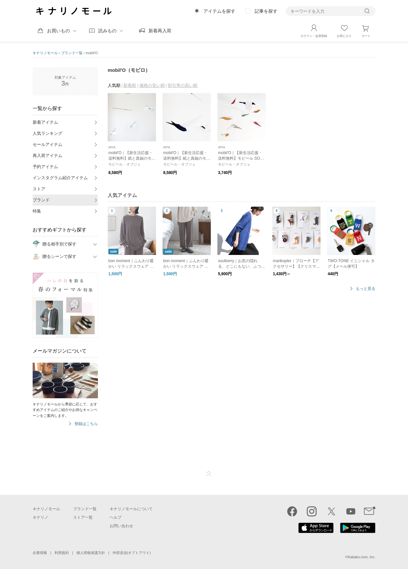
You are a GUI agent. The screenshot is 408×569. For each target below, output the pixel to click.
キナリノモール (45, 53)
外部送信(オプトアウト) (132, 553)
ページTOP (209, 474)
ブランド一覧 (72, 53)
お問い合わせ (121, 526)
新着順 (129, 85)
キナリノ (40, 517)
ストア (39, 188)
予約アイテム (45, 166)
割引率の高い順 (182, 85)
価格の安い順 (152, 85)
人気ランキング (47, 133)
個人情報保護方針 (90, 553)
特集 (37, 211)
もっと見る (365, 289)
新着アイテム (45, 122)
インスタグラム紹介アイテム (60, 177)
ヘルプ (115, 517)
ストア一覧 (83, 517)
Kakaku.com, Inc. (361, 557)
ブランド (41, 200)
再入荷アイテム (47, 155)
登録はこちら (86, 424)
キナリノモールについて (131, 509)
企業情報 (40, 553)
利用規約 (62, 553)
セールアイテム (47, 144)
